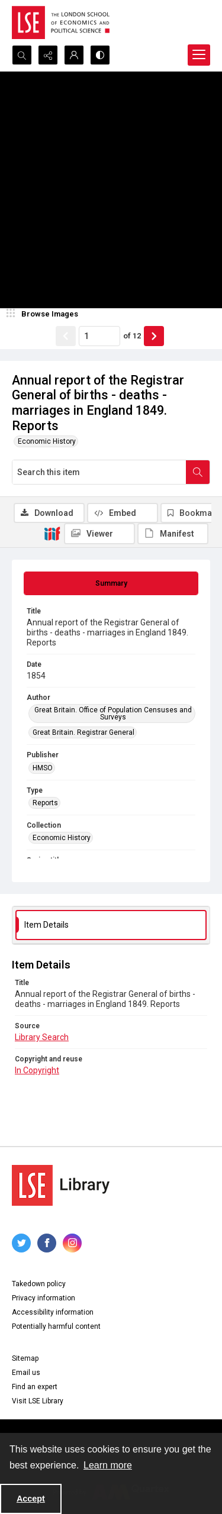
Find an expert (34, 1387)
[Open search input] (21, 55)
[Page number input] (99, 336)
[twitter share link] (21, 1243)
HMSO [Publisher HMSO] (43, 768)
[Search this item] (99, 472)
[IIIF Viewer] (99, 533)
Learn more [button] (107, 1465)
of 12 (132, 335)
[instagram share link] (72, 1243)
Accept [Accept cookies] (31, 1498)
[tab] (111, 583)
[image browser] (44, 314)
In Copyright (37, 1070)
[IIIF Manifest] (172, 533)
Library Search (42, 1037)
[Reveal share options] (47, 55)
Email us (26, 1372)
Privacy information (43, 1298)
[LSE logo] (61, 22)
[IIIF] (52, 533)
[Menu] (199, 55)
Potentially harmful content (56, 1326)
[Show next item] (154, 336)
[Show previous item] (66, 336)
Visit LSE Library (37, 1401)
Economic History (47, 441)
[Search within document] (198, 472)
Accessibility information (53, 1312)
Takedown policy (39, 1284)
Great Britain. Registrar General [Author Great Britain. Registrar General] (83, 732)
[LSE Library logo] (61, 1185)
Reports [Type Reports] (45, 803)
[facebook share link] (46, 1243)
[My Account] (74, 55)
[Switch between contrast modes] (100, 55)
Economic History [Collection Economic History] (62, 838)
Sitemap (25, 1358)
